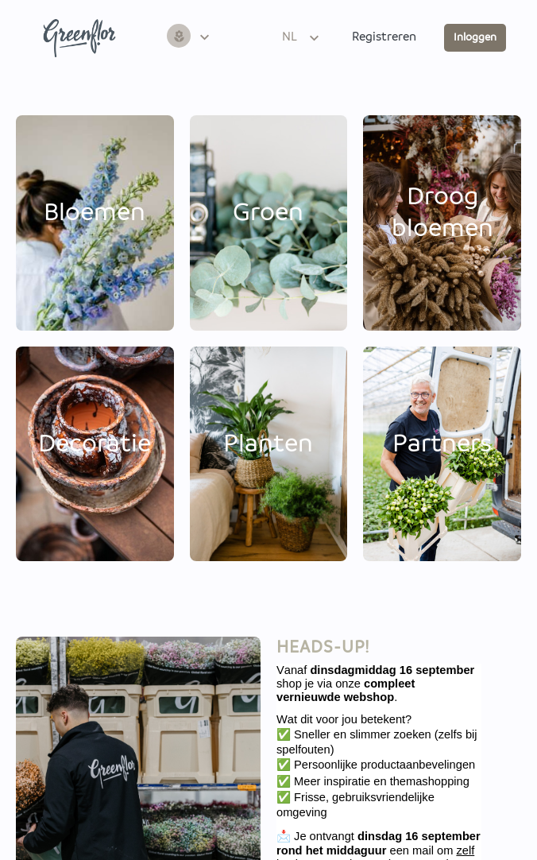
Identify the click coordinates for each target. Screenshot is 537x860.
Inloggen (475, 37)
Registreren (384, 37)
